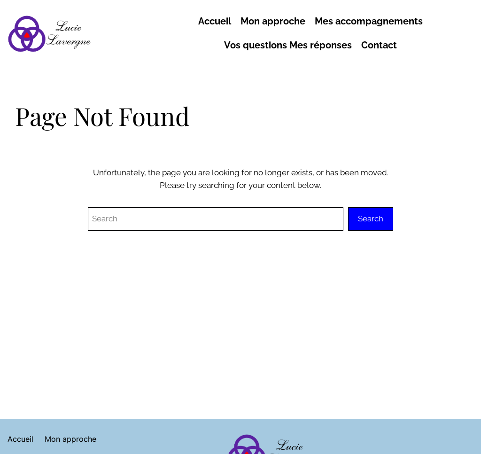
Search (370, 218)
